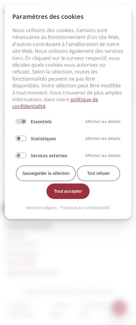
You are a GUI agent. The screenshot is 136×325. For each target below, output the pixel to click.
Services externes (49, 155)
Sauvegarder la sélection (46, 173)
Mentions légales (41, 207)
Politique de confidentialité (85, 207)
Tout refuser (98, 173)
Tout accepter (68, 191)
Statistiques (43, 138)
